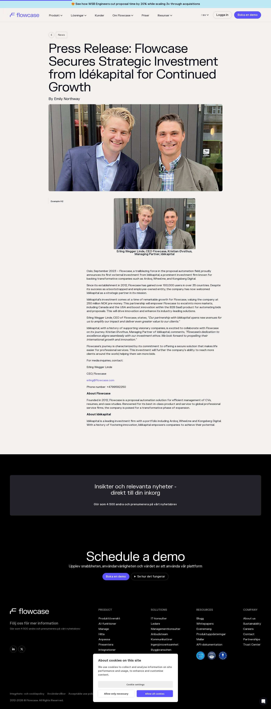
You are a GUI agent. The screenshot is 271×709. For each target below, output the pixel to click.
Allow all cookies (155, 693)
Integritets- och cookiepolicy (27, 693)
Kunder (99, 15)
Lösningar (77, 15)
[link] (222, 15)
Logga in (222, 15)
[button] (56, 15)
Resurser (163, 15)
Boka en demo (248, 15)
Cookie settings (135, 684)
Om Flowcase (121, 15)
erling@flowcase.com (100, 380)
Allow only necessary (116, 693)
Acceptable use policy (81, 693)
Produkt (54, 15)
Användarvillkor (56, 693)
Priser (145, 15)
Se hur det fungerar (151, 576)
